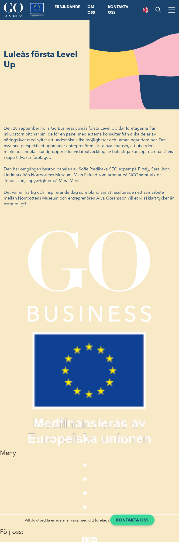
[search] (158, 10)
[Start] (13, 10)
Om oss (91, 10)
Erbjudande (67, 7)
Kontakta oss (118, 10)
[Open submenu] (85, 465)
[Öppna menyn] (171, 10)
